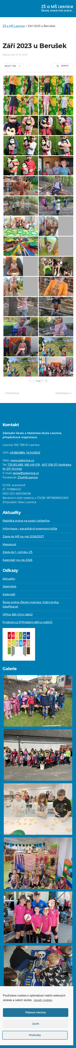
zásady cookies (43, 1000)
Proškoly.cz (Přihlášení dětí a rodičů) (27, 622)
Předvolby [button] (35, 1035)
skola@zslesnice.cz (26, 473)
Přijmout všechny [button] (35, 1012)
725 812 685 (15, 464)
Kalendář (9, 594)
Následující (63, 393)
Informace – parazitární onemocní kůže (30, 528)
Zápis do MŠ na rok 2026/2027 (23, 536)
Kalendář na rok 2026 (17, 560)
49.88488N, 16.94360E (25, 452)
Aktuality (9, 578)
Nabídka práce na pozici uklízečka (26, 520)
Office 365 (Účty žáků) (18, 614)
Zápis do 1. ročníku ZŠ (17, 552)
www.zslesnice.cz (22, 460)
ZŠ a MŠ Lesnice (57, 8)
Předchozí (12, 393)
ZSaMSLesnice (28, 477)
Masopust (9, 544)
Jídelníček (9, 586)
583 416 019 (32, 464)
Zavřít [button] (35, 1023)
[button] (13, 66)
